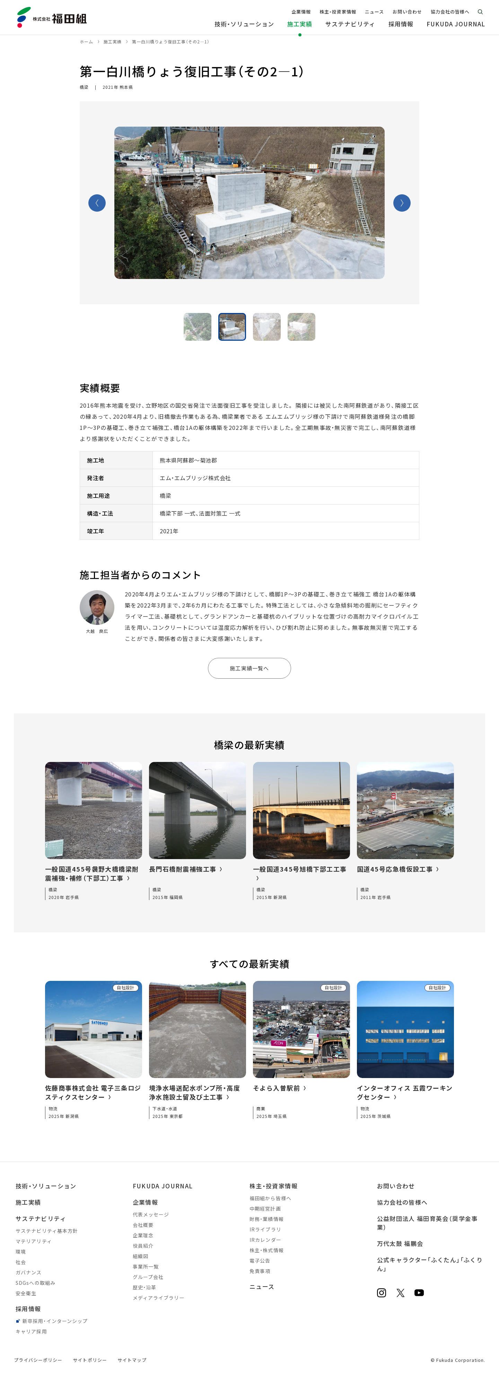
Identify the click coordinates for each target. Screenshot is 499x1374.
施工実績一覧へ (249, 668)
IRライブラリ (265, 1229)
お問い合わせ (396, 1185)
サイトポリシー (90, 1360)
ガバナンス (29, 1272)
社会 (21, 1261)
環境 (21, 1251)
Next (402, 203)
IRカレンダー (265, 1239)
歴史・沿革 (145, 1287)
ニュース (262, 1286)
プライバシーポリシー (38, 1360)
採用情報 (28, 1308)
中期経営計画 (265, 1208)
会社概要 (143, 1224)
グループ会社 (148, 1276)
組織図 (140, 1256)
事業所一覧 (146, 1266)
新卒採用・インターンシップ (55, 1320)
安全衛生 (26, 1293)
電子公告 (260, 1260)
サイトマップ (132, 1360)
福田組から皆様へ (270, 1198)
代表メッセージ (151, 1214)
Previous (97, 203)
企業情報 (145, 1202)
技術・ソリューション (46, 1185)
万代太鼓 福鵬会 (400, 1243)
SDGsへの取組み (35, 1282)
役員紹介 (143, 1245)
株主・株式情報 (267, 1250)
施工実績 (28, 1202)
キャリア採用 (31, 1331)
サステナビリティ (41, 1218)
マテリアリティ (34, 1241)
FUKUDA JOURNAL (163, 1185)
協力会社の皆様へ (402, 1202)
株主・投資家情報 (274, 1185)
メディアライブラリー (159, 1297)
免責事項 (260, 1270)
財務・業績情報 (267, 1218)
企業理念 (143, 1235)
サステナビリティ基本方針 (47, 1230)
